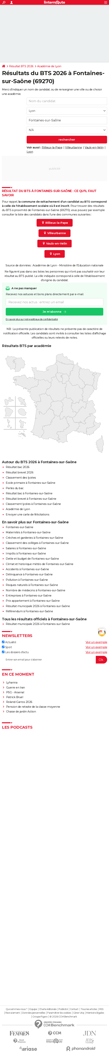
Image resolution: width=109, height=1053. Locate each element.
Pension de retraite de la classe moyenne (33, 706)
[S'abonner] (54, 660)
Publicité (63, 1009)
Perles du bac (15, 488)
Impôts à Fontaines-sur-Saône (26, 553)
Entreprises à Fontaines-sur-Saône (29, 595)
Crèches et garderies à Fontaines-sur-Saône (34, 537)
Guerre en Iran (15, 687)
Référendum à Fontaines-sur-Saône (29, 611)
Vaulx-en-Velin (94, 147)
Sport (7, 647)
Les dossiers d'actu (15, 652)
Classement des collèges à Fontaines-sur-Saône (37, 543)
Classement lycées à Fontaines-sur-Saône (33, 504)
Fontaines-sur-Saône (19, 527)
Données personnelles (33, 1013)
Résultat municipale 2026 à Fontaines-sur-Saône (38, 606)
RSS (101, 1009)
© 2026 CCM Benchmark (63, 1016)
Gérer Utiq (78, 1013)
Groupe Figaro (40, 1016)
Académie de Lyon (49, 66)
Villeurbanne (73, 147)
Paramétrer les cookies (59, 1013)
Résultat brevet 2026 (19, 472)
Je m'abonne (52, 311)
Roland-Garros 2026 (19, 702)
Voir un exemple (96, 642)
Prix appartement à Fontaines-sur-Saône (33, 600)
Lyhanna (11, 682)
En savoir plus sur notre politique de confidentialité (32, 319)
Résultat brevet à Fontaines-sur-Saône (31, 498)
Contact (74, 1009)
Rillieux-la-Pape (52, 147)
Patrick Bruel (14, 697)
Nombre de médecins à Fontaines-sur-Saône (35, 590)
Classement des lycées (21, 477)
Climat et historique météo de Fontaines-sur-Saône (39, 564)
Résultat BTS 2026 (21, 66)
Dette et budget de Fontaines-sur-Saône (32, 558)
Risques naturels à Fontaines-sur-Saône (32, 585)
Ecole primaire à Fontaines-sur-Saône (30, 483)
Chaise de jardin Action (21, 711)
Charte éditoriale (48, 1009)
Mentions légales (95, 1013)
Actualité (9, 642)
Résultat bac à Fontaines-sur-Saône (29, 493)
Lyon (30, 151)
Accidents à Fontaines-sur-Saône (27, 569)
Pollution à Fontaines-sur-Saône (27, 580)
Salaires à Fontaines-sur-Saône (26, 548)
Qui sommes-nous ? (16, 1009)
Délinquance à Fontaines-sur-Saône (29, 574)
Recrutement (12, 1013)
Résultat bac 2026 (18, 467)
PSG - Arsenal (15, 692)
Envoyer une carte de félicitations (27, 514)
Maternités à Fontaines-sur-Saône (28, 532)
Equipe (33, 1009)
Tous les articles (89, 1009)
